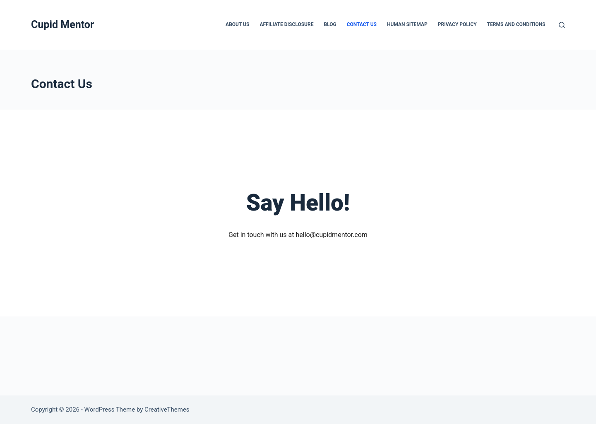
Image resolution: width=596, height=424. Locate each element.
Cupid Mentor (62, 25)
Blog (330, 24)
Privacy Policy (457, 24)
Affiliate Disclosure (286, 24)
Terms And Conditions (516, 24)
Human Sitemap (407, 24)
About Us (237, 24)
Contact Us (362, 24)
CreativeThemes (167, 409)
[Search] (562, 25)
